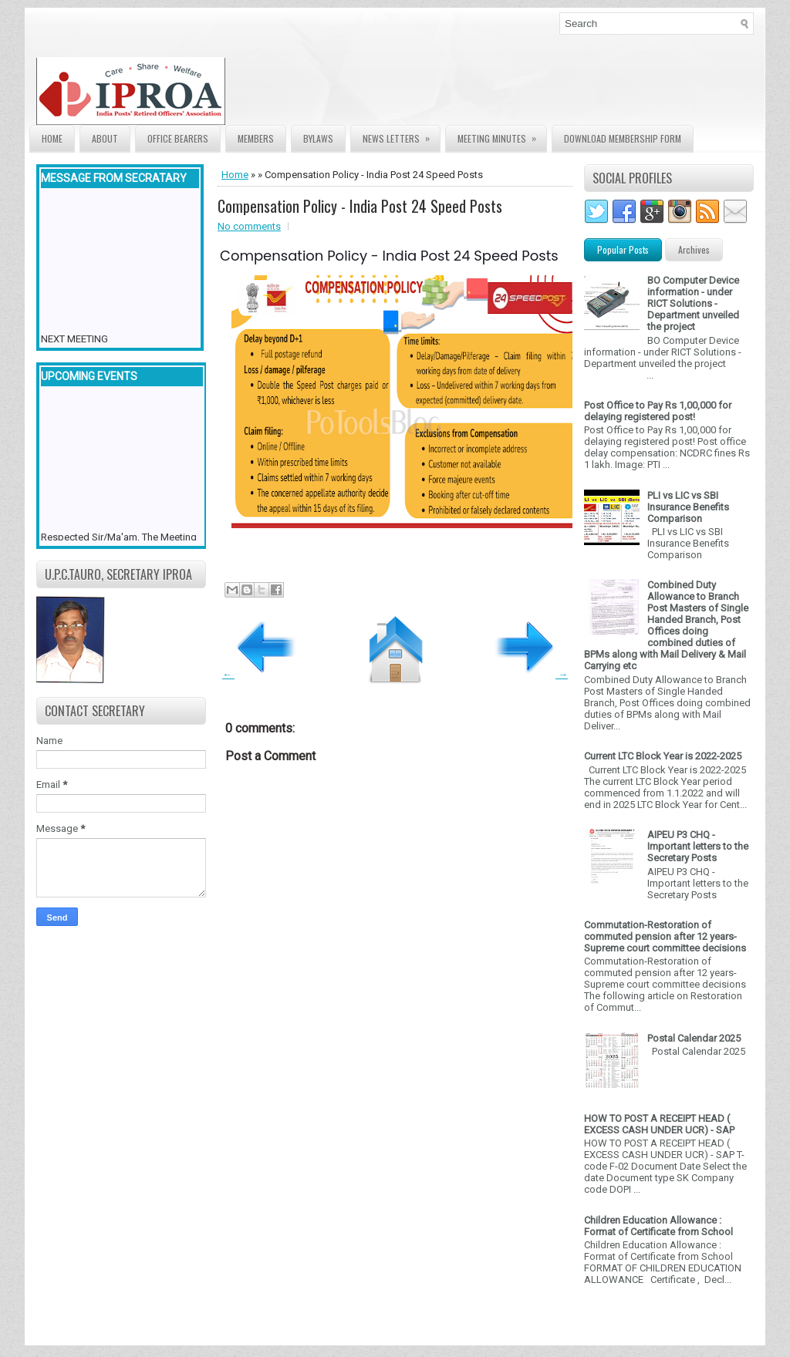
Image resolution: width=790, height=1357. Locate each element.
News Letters (401, 135)
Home (52, 138)
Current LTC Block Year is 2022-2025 (662, 756)
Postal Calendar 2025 (694, 1038)
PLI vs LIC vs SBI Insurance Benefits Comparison (688, 507)
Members (256, 138)
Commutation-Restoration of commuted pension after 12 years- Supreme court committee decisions (665, 936)
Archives (694, 249)
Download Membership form (622, 138)
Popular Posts (623, 249)
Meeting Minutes (501, 135)
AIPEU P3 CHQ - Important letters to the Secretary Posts (697, 846)
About (105, 138)
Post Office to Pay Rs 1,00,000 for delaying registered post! (657, 411)
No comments (249, 226)
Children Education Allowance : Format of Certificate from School (658, 1225)
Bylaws (318, 138)
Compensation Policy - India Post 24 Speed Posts (360, 206)
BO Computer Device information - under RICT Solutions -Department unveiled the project (693, 303)
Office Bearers (177, 138)
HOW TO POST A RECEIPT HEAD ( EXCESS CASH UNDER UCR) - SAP (659, 1124)
